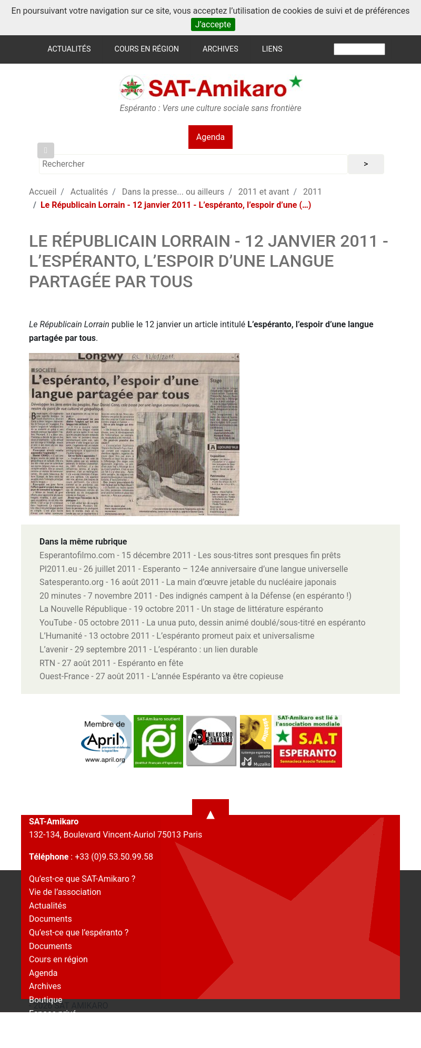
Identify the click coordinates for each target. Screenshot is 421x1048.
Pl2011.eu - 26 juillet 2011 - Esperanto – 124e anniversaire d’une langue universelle (193, 569)
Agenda (210, 137)
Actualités (69, 49)
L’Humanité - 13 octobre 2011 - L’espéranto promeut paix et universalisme (176, 636)
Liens (272, 49)
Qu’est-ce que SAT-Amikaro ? (82, 879)
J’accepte (213, 24)
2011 (312, 192)
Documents (50, 919)
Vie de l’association (65, 892)
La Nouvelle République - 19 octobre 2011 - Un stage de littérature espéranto (181, 609)
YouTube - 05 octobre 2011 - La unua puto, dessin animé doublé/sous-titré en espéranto (202, 623)
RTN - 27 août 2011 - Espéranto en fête (111, 663)
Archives (220, 49)
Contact (43, 1027)
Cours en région (147, 49)
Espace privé (52, 1014)
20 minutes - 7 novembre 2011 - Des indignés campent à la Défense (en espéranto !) (195, 596)
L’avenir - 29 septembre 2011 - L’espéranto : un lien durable (148, 649)
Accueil (42, 192)
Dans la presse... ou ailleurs (173, 192)
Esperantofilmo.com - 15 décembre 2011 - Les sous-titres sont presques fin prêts (190, 555)
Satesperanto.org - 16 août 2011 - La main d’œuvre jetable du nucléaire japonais (187, 582)
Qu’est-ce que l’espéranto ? (78, 933)
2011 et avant (263, 192)
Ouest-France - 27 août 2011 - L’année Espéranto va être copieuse (161, 676)
